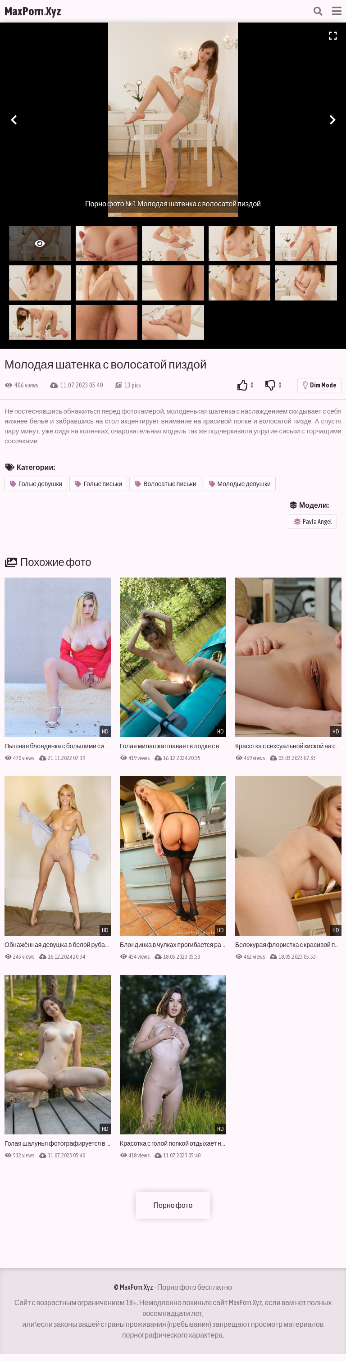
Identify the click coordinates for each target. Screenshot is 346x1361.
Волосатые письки (165, 484)
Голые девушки (36, 484)
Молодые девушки (240, 484)
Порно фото (173, 1205)
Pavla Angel (313, 521)
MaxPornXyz (33, 11)
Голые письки (98, 484)
